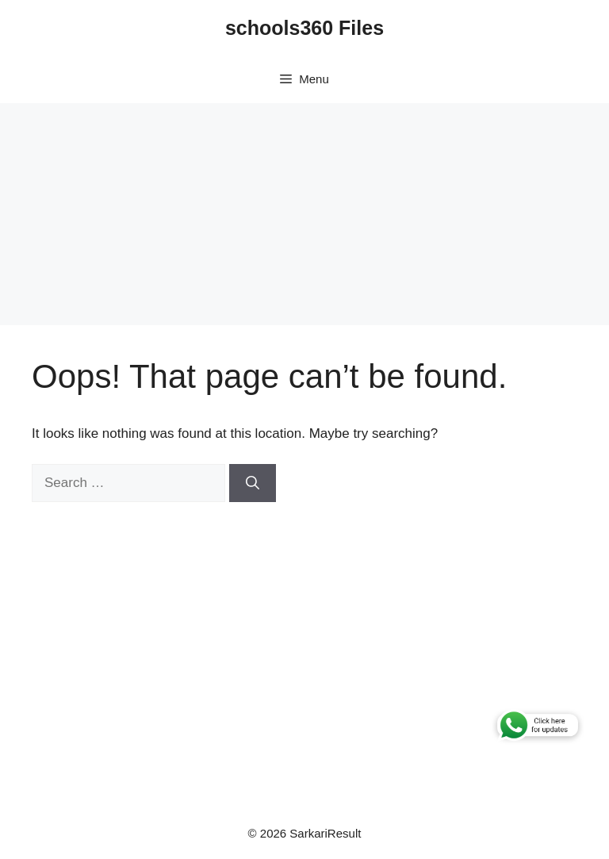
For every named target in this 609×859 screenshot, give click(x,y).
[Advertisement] (304, 214)
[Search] (252, 483)
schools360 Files (304, 28)
